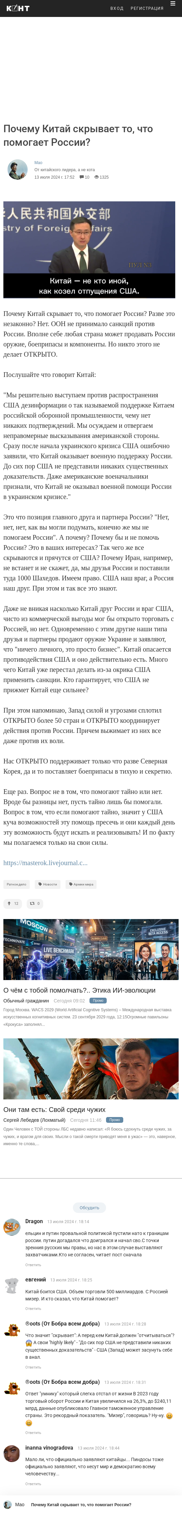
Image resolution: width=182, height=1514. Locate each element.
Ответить (33, 1265)
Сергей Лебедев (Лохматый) (34, 1120)
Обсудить (89, 1207)
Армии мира (81, 884)
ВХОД (117, 8)
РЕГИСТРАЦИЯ (147, 8)
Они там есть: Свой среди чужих (54, 1109)
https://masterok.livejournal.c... (45, 862)
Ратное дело (16, 884)
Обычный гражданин (26, 1000)
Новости (47, 884)
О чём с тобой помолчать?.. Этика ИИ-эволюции (79, 990)
